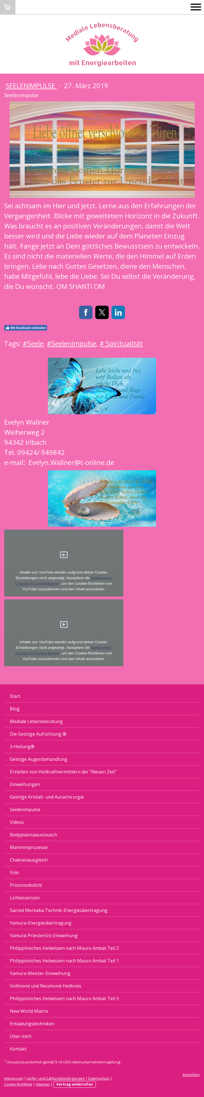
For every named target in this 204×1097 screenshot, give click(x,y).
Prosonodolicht (26, 885)
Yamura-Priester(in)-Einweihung (44, 935)
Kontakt (18, 1049)
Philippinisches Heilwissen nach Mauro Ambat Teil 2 (64, 948)
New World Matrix (29, 1011)
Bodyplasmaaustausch (33, 835)
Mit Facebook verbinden (25, 328)
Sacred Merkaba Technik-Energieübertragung (58, 910)
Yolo (14, 872)
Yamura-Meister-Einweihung (40, 973)
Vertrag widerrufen (74, 1084)
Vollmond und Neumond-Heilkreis (45, 986)
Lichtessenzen (25, 898)
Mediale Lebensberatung (36, 721)
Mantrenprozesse (29, 847)
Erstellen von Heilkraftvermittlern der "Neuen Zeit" (63, 772)
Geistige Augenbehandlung (38, 759)
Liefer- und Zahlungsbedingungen (56, 1078)
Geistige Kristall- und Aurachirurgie (47, 797)
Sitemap (43, 1084)
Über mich (20, 1036)
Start (15, 696)
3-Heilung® (22, 746)
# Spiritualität (121, 343)
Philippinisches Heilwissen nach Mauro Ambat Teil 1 (64, 961)
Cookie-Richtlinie (18, 1084)
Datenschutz (99, 1078)
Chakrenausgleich (29, 860)
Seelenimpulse (31, 85)
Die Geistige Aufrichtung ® (38, 734)
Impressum (13, 1078)
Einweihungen (25, 784)
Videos (17, 822)
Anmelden (191, 1074)
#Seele (33, 343)
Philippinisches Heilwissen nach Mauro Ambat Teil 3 (64, 998)
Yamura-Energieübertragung (40, 923)
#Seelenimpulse (71, 343)
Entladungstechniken (32, 1024)
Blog (15, 709)
